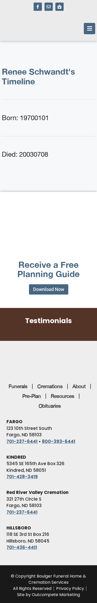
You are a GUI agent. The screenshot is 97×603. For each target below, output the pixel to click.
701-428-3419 (22, 477)
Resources (62, 396)
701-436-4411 (21, 547)
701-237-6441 (22, 441)
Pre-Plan (31, 396)
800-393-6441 (58, 441)
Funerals (18, 386)
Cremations (50, 386)
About (79, 386)
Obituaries (50, 406)
